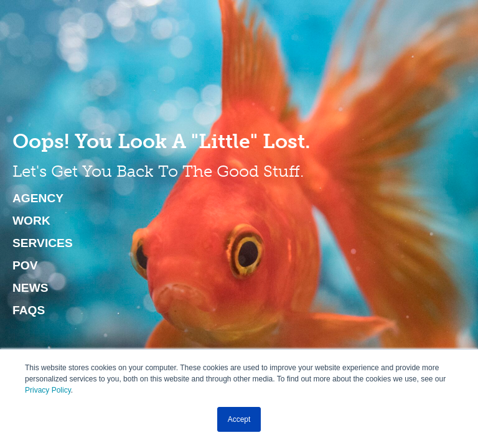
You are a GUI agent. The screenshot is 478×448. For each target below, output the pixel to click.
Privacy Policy (48, 390)
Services (42, 243)
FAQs (28, 310)
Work (31, 221)
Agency (37, 198)
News (30, 288)
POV (25, 265)
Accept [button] (239, 419)
